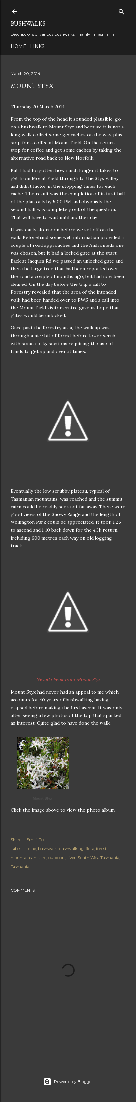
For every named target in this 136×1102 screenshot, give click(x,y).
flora (90, 848)
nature (40, 857)
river (71, 857)
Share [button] (16, 839)
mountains (21, 857)
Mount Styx (42, 798)
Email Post (36, 839)
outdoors (56, 857)
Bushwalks (28, 23)
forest (101, 848)
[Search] (121, 10)
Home (18, 46)
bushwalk (47, 848)
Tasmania (20, 866)
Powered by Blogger (68, 1082)
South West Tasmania (98, 857)
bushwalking (71, 848)
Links (37, 46)
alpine (30, 848)
